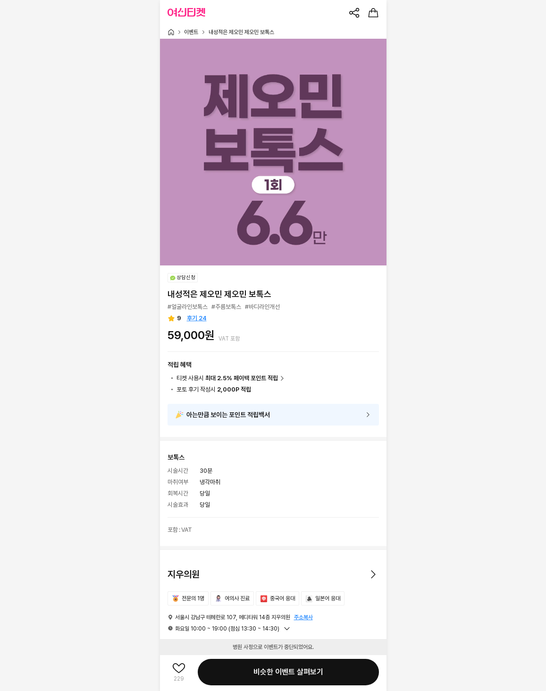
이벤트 (191, 32)
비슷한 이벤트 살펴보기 (288, 671)
